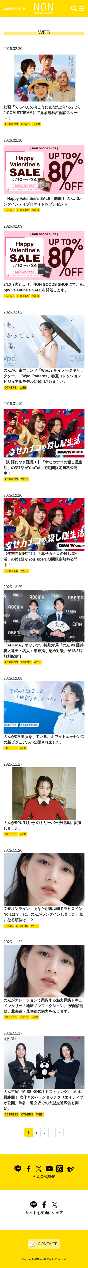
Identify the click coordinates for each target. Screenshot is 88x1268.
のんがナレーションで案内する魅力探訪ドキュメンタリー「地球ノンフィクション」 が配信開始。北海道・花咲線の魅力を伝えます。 (43, 1005)
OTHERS (23, 210)
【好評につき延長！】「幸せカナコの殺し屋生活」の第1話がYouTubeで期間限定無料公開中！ (43, 467)
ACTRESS (11, 124)
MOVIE (26, 124)
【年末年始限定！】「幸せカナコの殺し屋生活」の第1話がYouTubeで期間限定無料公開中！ (41, 559)
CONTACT (47, 1244)
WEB (37, 124)
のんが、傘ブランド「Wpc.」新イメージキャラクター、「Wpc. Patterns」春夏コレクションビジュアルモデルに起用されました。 (44, 376)
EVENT (9, 210)
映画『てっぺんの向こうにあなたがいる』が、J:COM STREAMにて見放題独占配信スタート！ (43, 112)
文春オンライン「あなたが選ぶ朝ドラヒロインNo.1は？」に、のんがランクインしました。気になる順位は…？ (43, 914)
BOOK (9, 926)
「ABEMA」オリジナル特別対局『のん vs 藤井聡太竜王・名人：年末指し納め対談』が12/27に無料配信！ (44, 650)
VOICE (24, 1017)
